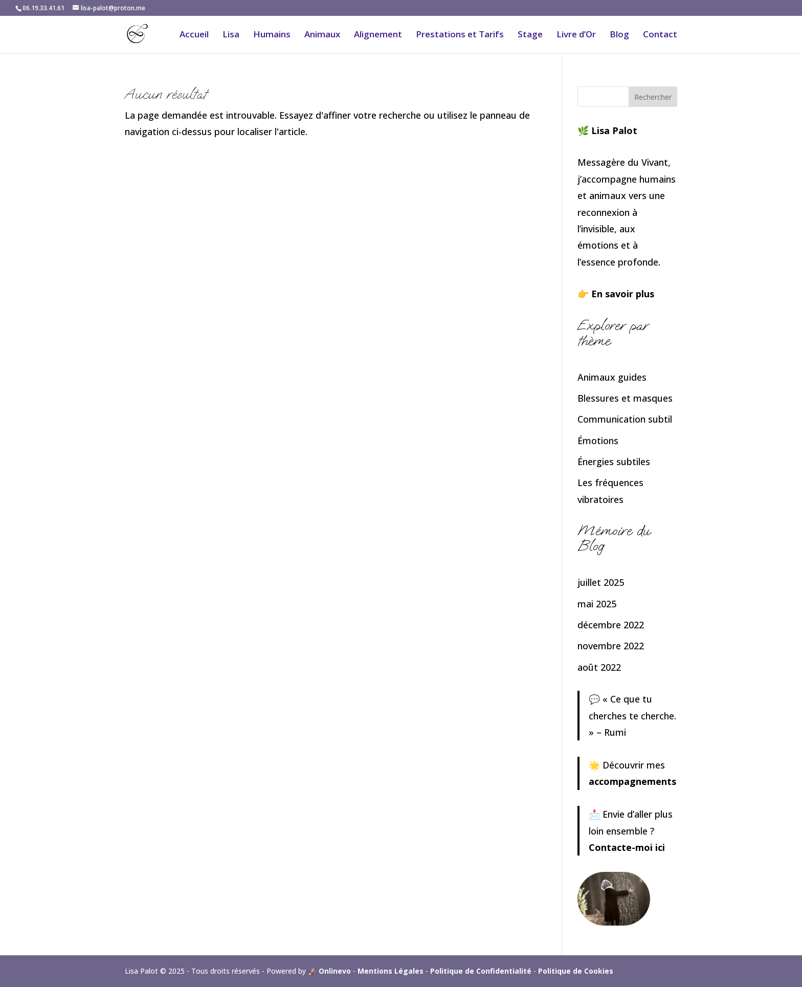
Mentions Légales (391, 971)
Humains (272, 35)
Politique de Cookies (575, 971)
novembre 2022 (610, 646)
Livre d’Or (576, 35)
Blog (619, 35)
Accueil (194, 35)
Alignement (378, 35)
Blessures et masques (625, 398)
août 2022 (599, 667)
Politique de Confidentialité (480, 971)
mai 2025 (596, 604)
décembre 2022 (610, 625)
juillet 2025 (600, 582)
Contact (660, 35)
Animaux (322, 35)
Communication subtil (624, 419)
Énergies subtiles (613, 461)
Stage (530, 35)
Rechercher (653, 97)
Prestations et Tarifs (460, 35)
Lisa (230, 35)
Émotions (597, 440)
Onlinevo (335, 971)
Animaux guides (612, 377)
